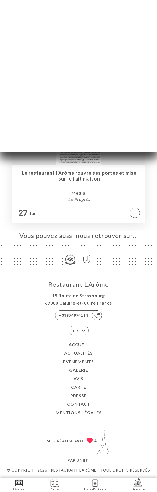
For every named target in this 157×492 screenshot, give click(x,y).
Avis (78, 378)
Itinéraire (138, 484)
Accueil (78, 344)
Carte (78, 387)
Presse (78, 395)
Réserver (19, 484)
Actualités (78, 353)
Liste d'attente (95, 484)
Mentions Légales (79, 412)
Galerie (78, 370)
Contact (78, 404)
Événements (78, 361)
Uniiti (83, 460)
